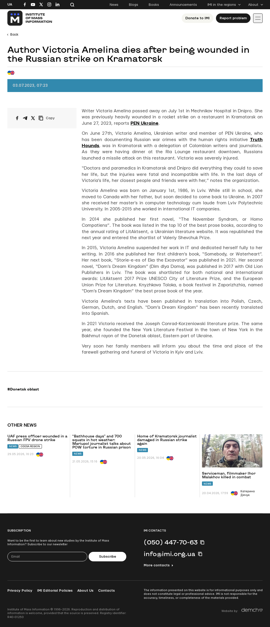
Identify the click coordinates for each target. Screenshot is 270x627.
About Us (85, 590)
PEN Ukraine (144, 123)
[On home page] (29, 18)
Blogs (133, 5)
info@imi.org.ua (169, 554)
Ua (9, 4)
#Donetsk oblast (23, 389)
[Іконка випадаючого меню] (258, 18)
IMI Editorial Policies (55, 590)
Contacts (106, 590)
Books (154, 5)
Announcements (183, 5)
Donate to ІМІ (197, 18)
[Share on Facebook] (17, 118)
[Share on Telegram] (25, 118)
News (114, 5)
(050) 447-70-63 (170, 542)
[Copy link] (53, 118)
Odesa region (30, 446)
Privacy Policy (19, 590)
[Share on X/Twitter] (33, 118)
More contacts (157, 565)
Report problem (233, 18)
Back (14, 34)
